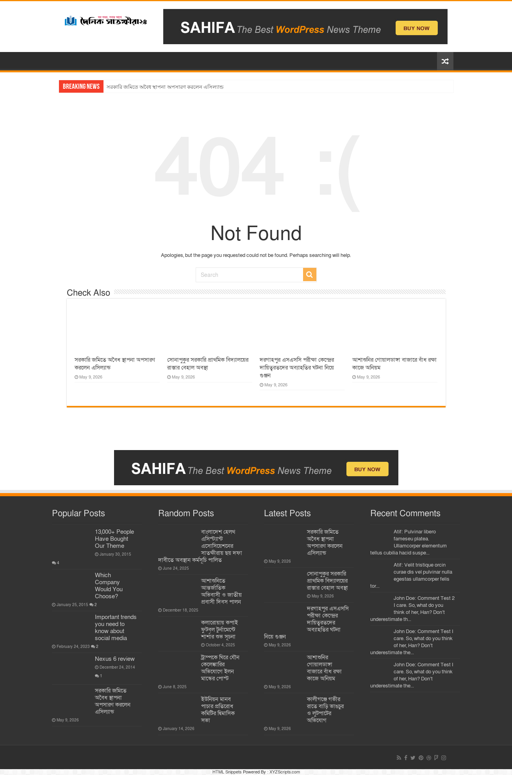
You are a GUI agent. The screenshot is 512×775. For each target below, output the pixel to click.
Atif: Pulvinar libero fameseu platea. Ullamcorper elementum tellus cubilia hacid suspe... (408, 542)
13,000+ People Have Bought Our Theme (114, 539)
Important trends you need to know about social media (116, 627)
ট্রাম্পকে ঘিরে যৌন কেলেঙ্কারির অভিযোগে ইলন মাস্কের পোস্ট (220, 667)
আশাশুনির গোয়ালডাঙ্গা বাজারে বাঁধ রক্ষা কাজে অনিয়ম (324, 667)
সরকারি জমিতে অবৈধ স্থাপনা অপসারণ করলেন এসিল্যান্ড (165, 87)
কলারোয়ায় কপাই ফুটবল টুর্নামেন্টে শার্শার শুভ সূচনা (219, 629)
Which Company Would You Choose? (109, 585)
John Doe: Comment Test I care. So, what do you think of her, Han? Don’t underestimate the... (411, 642)
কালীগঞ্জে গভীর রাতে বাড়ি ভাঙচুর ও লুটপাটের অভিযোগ (325, 709)
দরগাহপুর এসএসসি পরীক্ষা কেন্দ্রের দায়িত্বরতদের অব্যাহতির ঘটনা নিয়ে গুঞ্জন (297, 367)
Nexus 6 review (115, 659)
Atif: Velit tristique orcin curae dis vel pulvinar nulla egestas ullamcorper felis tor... (411, 576)
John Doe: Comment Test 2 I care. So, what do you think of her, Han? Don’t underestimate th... (412, 609)
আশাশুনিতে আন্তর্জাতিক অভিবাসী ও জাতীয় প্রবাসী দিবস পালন (221, 591)
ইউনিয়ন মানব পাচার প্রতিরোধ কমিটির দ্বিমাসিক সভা (218, 709)
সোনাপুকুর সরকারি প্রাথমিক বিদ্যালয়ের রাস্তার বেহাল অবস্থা (207, 363)
